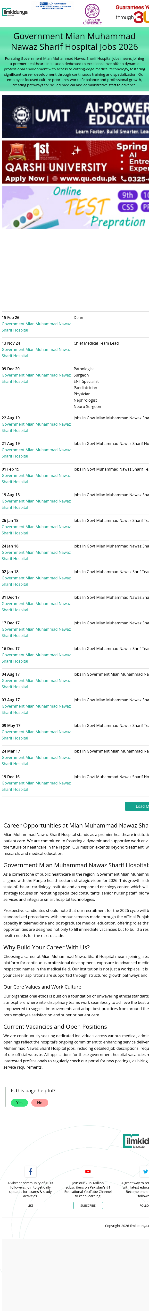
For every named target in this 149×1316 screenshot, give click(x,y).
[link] (52, 5)
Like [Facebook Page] (30, 1206)
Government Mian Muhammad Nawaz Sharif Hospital (46, 324)
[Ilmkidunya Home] (15, 12)
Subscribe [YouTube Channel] (88, 1206)
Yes (19, 1102)
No (39, 1102)
